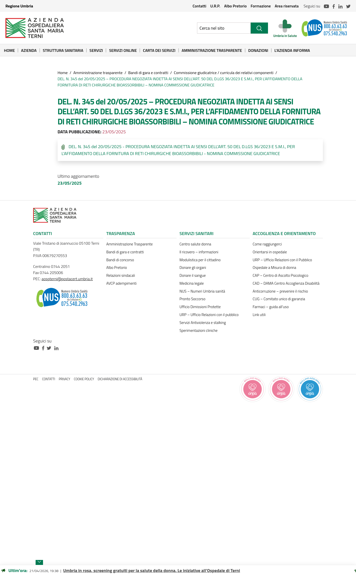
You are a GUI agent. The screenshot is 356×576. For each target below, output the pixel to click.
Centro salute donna (195, 244)
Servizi (96, 50)
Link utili (259, 315)
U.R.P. (215, 6)
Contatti (199, 6)
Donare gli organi (192, 267)
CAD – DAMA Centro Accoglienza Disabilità (286, 283)
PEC (35, 379)
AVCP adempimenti (121, 283)
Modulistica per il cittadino (200, 260)
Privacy (64, 379)
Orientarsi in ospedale (270, 252)
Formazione (261, 6)
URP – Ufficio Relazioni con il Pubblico (282, 260)
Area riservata (287, 6)
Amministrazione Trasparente (212, 50)
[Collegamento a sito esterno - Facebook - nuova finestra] (44, 347)
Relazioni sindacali (120, 275)
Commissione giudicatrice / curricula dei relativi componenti (223, 73)
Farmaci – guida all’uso (271, 307)
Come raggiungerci (267, 244)
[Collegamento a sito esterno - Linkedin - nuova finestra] (58, 347)
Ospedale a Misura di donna (274, 267)
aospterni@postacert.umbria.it (67, 279)
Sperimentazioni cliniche (198, 330)
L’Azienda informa (292, 50)
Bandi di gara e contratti (148, 73)
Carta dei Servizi (159, 50)
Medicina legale (191, 283)
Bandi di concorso (120, 260)
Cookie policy (84, 379)
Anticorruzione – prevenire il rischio (280, 291)
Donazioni (258, 50)
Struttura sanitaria (63, 50)
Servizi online (123, 50)
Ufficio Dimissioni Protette (200, 307)
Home (9, 50)
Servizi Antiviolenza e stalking (202, 322)
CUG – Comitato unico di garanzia (279, 299)
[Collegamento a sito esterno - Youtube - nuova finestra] (37, 347)
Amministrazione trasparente (98, 73)
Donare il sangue (192, 275)
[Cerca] (259, 28)
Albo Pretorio (235, 6)
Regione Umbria (19, 6)
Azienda (29, 50)
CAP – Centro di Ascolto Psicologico (280, 275)
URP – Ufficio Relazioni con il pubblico (209, 315)
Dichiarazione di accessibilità (120, 379)
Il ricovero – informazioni (198, 252)
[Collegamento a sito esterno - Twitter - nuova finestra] (50, 347)
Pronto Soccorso (192, 299)
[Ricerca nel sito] (224, 28)
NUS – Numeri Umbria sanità (202, 291)
